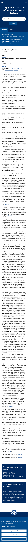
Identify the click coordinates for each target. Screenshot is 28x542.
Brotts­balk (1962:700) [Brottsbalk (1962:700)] (8, 472)
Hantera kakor (14, 539)
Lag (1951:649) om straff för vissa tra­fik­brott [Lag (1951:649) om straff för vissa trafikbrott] (13, 476)
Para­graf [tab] (12, 29)
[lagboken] (2, 2)
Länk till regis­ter (9, 43)
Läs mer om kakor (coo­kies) (8, 526)
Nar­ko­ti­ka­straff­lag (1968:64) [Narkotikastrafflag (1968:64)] (9, 473)
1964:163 (4, 57)
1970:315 (9, 451)
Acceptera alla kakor (14, 531)
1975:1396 (9, 216)
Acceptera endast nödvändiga (14, 535)
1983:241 (19, 454)
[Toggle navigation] (25, 2)
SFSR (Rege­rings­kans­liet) (17, 68)
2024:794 (4, 66)
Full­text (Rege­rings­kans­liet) (11, 70)
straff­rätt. (14, 500)
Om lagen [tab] (4, 29)
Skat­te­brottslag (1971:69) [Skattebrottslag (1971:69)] (8, 475)
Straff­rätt (13, 23)
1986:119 (11, 406)
